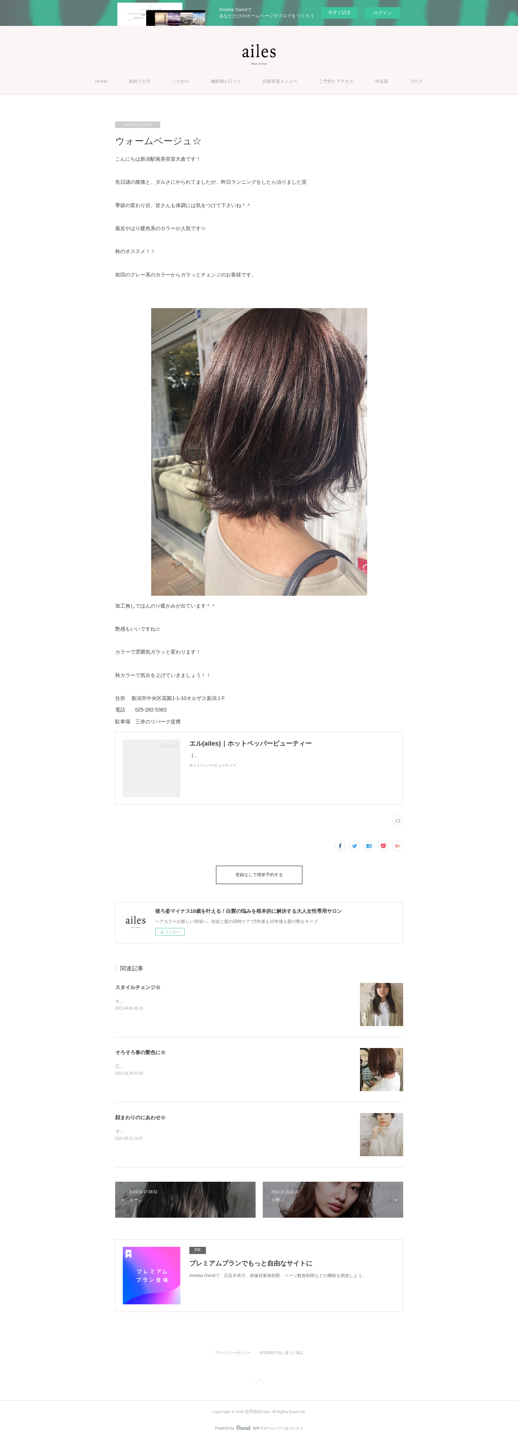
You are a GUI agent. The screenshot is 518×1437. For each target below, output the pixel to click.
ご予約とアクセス (336, 81)
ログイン (382, 12)
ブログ (416, 81)
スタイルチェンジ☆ (138, 984)
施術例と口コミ (226, 81)
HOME (101, 81)
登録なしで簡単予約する (259, 873)
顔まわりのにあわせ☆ (140, 1114)
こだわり (180, 81)
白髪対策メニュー (280, 81)
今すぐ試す (339, 12)
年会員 (381, 81)
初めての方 (139, 81)
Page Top (259, 1379)
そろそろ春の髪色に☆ (140, 1049)
